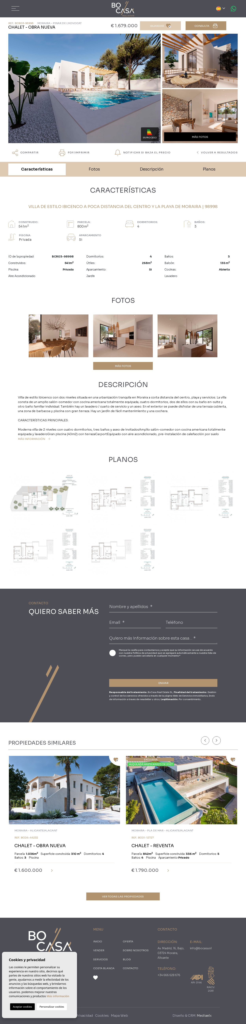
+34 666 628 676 (169, 975)
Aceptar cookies (22, 1006)
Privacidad (84, 1016)
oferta (128, 941)
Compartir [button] (25, 153)
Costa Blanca (104, 968)
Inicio (97, 941)
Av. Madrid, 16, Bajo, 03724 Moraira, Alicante (171, 953)
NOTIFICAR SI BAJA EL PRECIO (143, 153)
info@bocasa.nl (201, 948)
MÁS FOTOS (123, 366)
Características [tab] (37, 169)
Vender (98, 950)
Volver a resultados (217, 152)
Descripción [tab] (151, 169)
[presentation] (130, 667)
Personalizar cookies (51, 1006)
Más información (58, 996)
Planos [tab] (209, 169)
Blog (127, 959)
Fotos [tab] (94, 169)
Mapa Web (119, 1016)
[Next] (216, 740)
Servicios (100, 959)
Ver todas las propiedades (123, 896)
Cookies (102, 1016)
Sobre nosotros (136, 950)
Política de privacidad (145, 653)
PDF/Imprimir (74, 153)
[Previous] (205, 740)
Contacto (130, 968)
